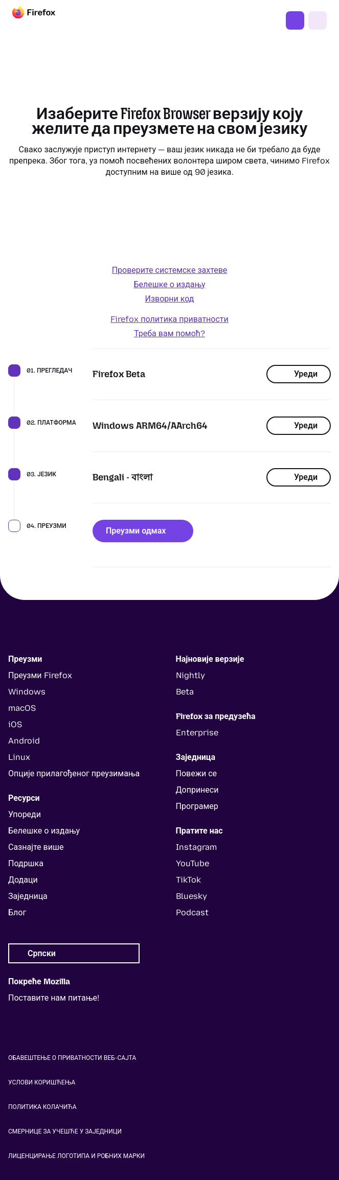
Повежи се (196, 773)
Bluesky (191, 896)
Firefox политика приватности (169, 319)
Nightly (190, 675)
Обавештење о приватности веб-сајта (72, 1057)
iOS (15, 724)
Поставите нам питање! (53, 998)
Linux (19, 757)
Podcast (192, 912)
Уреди (299, 374)
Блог (17, 912)
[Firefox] (43, 20)
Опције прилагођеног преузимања (74, 773)
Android (24, 741)
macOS (22, 708)
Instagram (196, 847)
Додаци (23, 880)
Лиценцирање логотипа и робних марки (76, 1156)
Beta (185, 692)
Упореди (24, 814)
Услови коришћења (41, 1082)
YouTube (192, 863)
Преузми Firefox (295, 20)
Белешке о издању (169, 284)
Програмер (197, 806)
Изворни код (169, 299)
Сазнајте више (35, 847)
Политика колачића (42, 1106)
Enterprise (197, 732)
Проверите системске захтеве (170, 270)
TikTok (188, 880)
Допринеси (197, 790)
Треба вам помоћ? (169, 333)
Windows (27, 692)
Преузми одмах (143, 531)
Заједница (28, 896)
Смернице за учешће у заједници (65, 1131)
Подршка (25, 863)
